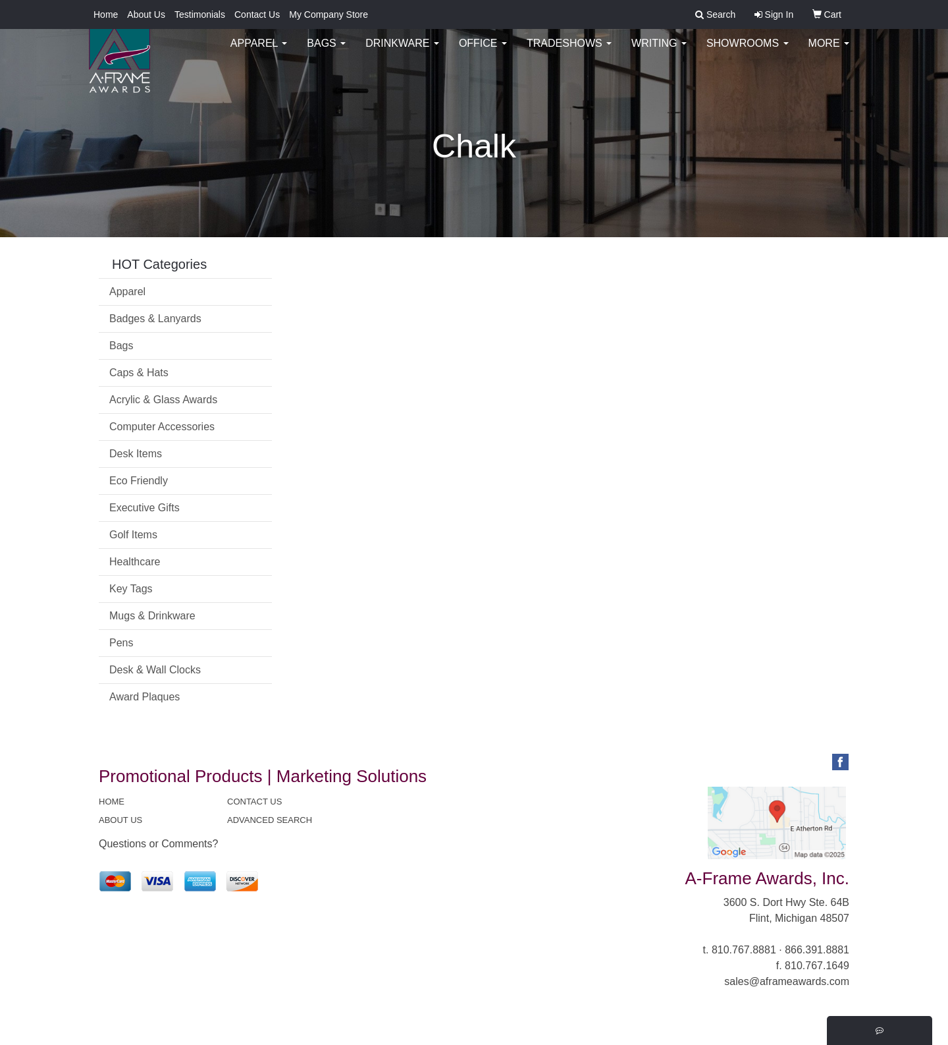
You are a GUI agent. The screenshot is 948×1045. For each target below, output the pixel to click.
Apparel (258, 52)
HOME (111, 801)
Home (105, 14)
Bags (326, 52)
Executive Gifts (144, 507)
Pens (121, 642)
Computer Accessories (162, 426)
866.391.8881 (817, 949)
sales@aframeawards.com (786, 981)
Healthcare (134, 561)
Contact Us (257, 14)
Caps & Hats (139, 372)
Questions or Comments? (158, 843)
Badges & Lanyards (155, 318)
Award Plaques (144, 696)
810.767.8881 (744, 949)
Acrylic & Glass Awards (163, 399)
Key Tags (131, 588)
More (828, 52)
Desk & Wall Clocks (155, 669)
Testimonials (199, 14)
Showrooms (747, 52)
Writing (659, 52)
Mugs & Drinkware (152, 615)
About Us (146, 14)
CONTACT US (254, 801)
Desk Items (135, 453)
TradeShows (569, 52)
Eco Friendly (138, 480)
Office (483, 52)
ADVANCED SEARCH (269, 820)
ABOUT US (120, 820)
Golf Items (133, 534)
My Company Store (328, 14)
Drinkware (402, 52)
